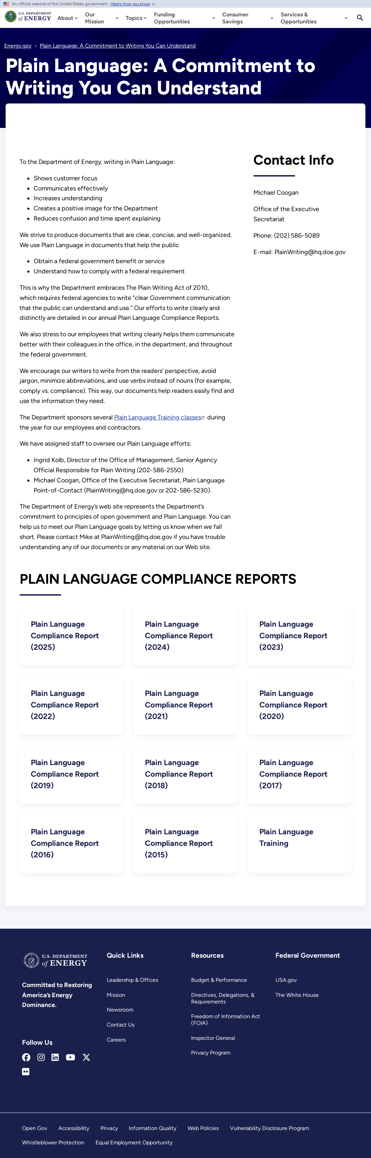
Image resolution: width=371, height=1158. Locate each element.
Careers (116, 1039)
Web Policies (203, 1128)
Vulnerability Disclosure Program (269, 1128)
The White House (297, 995)
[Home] (28, 19)
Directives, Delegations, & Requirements (222, 998)
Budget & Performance (219, 980)
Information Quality (152, 1128)
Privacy (109, 1128)
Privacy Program (210, 1052)
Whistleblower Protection (53, 1142)
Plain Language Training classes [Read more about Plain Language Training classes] (160, 417)
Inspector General (213, 1038)
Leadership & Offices (132, 980)
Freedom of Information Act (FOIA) (225, 1019)
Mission (116, 995)
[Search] (360, 18)
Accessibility (73, 1128)
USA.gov (286, 980)
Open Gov (34, 1128)
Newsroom (120, 1009)
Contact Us (120, 1024)
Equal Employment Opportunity (134, 1142)
